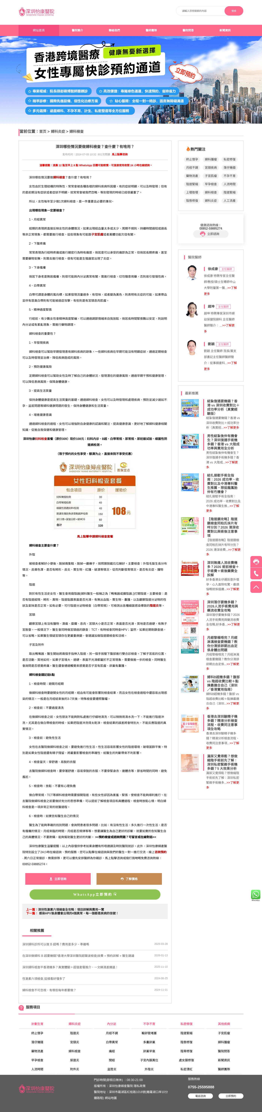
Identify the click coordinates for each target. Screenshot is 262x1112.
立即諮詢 (209, 234)
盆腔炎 (111, 1069)
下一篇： (32, 913)
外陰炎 (149, 1069)
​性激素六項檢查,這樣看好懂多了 (43, 978)
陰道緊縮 (192, 184)
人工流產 (230, 200)
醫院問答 (188, 30)
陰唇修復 (192, 200)
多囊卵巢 (149, 1042)
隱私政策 (140, 1086)
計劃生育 (37, 1024)
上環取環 (192, 192)
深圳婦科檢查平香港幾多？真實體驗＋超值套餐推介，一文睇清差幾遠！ (70, 967)
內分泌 (112, 1024)
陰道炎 (74, 1033)
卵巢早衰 (149, 1051)
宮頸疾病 (211, 167)
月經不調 (192, 167)
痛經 (112, 1051)
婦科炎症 (58, 132)
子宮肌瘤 (211, 176)
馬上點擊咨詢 (120, 154)
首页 (42, 132)
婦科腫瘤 (211, 159)
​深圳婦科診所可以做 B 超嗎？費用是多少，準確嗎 (55, 944)
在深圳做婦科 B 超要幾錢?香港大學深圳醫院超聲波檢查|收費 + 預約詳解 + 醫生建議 (78, 955)
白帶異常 (112, 1042)
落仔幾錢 (230, 167)
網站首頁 (39, 30)
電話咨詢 (200, 1096)
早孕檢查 (211, 184)
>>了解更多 (231, 427)
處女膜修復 (186, 1060)
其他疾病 (224, 1024)
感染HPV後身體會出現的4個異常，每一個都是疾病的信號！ (79, 913)
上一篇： (32, 909)
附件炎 (74, 1069)
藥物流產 (192, 176)
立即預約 (231, 1096)
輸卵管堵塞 (149, 1033)
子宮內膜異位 (149, 1060)
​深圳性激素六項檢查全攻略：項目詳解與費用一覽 (71, 909)
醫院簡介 (77, 30)
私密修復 (230, 159)
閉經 (112, 1060)
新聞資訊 (225, 30)
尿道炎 (74, 1060)
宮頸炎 (74, 1042)
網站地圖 (111, 1098)
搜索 (233, 11)
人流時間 (230, 184)
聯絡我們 (114, 30)
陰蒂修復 (186, 1051)
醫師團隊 (151, 30)
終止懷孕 (192, 159)
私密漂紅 (186, 1069)
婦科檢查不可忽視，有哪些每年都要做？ (49, 990)
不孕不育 (230, 176)
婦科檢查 (76, 132)
